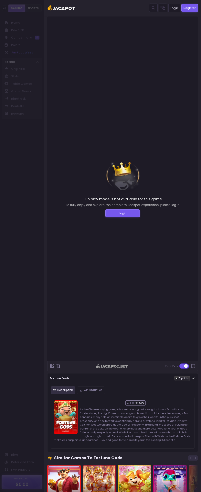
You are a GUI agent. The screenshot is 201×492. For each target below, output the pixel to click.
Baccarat (15, 114)
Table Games (18, 84)
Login (174, 8)
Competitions (22, 38)
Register (190, 8)
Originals (15, 69)
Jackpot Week (19, 52)
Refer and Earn (19, 462)
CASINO (16, 8)
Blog (11, 455)
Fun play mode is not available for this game (123, 199)
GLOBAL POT (22, 478)
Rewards (15, 30)
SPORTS (33, 8)
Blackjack (15, 99)
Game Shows (18, 91)
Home (12, 23)
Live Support (17, 470)
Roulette (14, 106)
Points (12, 45)
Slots (12, 76)
